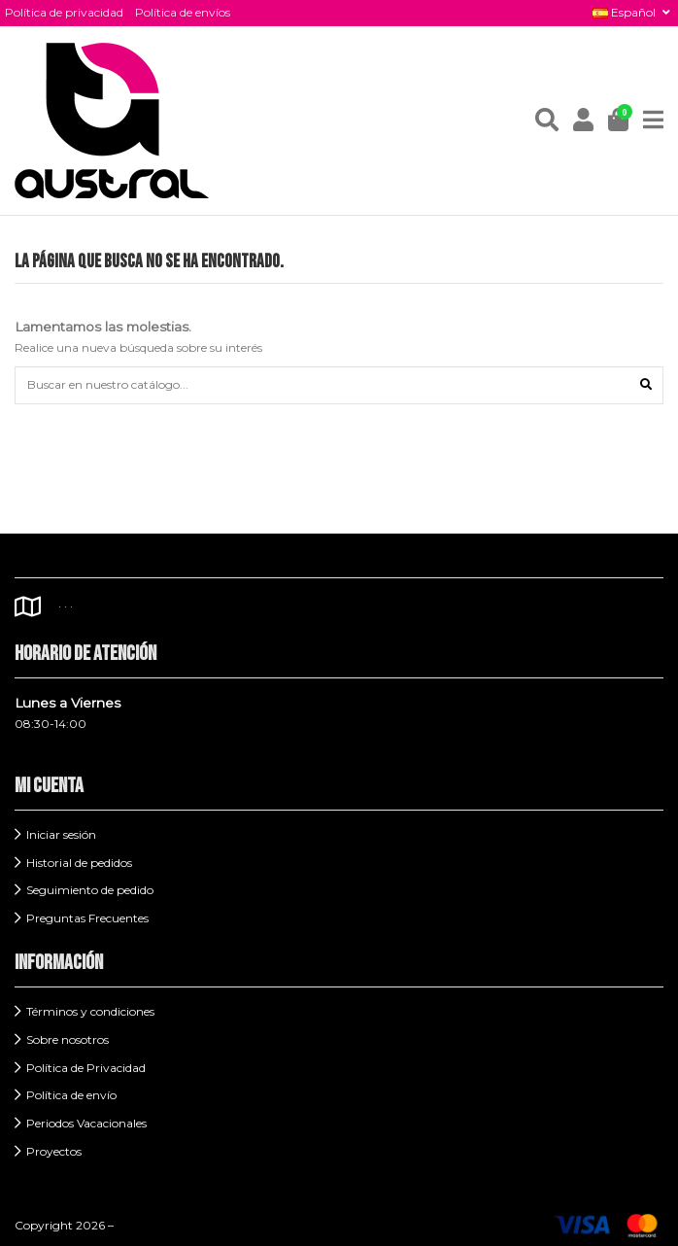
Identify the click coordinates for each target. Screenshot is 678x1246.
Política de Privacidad (86, 1067)
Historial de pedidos (79, 862)
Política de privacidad (64, 12)
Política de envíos (182, 12)
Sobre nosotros (67, 1039)
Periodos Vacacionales (86, 1123)
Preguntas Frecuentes (87, 918)
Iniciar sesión (61, 834)
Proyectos (54, 1151)
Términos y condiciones (90, 1011)
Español (633, 12)
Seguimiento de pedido (89, 890)
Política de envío (71, 1095)
